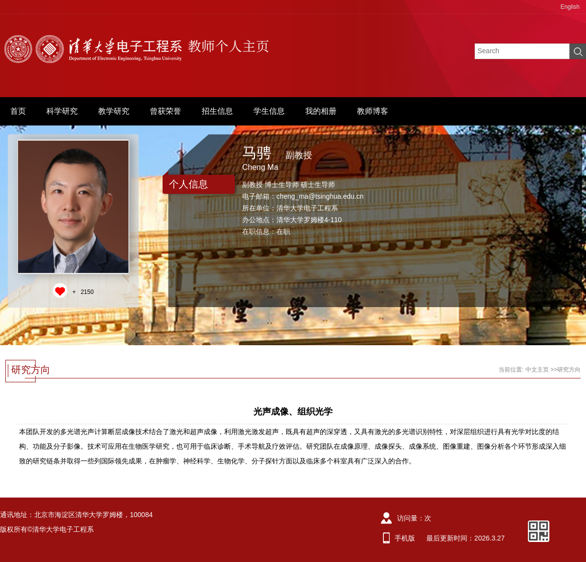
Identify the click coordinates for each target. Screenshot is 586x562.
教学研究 (113, 111)
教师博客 (372, 111)
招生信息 (217, 111)
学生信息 (269, 111)
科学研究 (62, 111)
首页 (18, 111)
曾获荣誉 (165, 111)
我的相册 (320, 111)
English (570, 6)
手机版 (405, 538)
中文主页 (537, 369)
